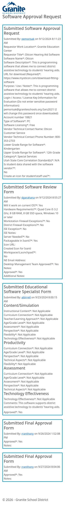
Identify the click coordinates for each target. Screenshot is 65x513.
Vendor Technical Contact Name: (23, 129)
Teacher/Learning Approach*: (22, 319)
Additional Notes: (14, 276)
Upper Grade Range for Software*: (25, 152)
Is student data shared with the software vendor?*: (28, 166)
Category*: (10, 156)
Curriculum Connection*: (19, 315)
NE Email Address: (15, 260)
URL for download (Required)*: (22, 74)
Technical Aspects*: (15, 360)
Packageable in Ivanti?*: (18, 240)
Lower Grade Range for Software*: (25, 144)
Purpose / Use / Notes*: (18, 86)
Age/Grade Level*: (15, 323)
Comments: (11, 403)
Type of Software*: (15, 121)
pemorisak (27, 39)
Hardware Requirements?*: (20, 209)
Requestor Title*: (14, 54)
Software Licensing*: (16, 125)
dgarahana (28, 197)
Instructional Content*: (18, 311)
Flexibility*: (10, 334)
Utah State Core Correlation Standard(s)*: (29, 160)
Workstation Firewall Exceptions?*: (25, 221)
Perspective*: (12, 330)
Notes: (8, 268)
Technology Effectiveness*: (20, 338)
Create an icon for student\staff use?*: (27, 176)
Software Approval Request (31, 16)
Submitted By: (12, 39)
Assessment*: (12, 327)
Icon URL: (9, 244)
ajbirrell (26, 297)
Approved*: (11, 272)
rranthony (27, 433)
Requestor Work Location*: (20, 46)
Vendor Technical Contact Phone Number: (29, 137)
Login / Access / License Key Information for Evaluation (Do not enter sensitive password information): (30, 101)
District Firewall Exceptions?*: (21, 225)
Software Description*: (17, 62)
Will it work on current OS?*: (21, 205)
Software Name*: (14, 58)
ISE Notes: (10, 233)
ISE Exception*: (13, 229)
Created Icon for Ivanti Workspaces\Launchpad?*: (20, 250)
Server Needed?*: (14, 237)
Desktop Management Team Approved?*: (29, 264)
